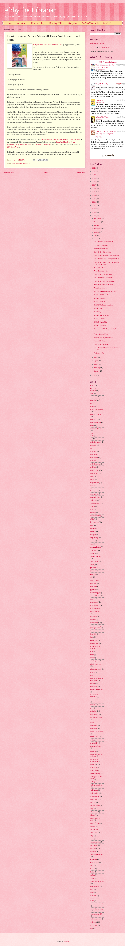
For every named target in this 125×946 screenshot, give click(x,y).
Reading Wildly (56, 23)
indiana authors (95, 608)
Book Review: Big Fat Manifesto (104, 281)
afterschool (93, 400)
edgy (91, 544)
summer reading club (96, 854)
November (97, 222)
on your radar (94, 714)
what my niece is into (96, 904)
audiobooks (93, 419)
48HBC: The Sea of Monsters (103, 305)
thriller (92, 872)
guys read (93, 590)
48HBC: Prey (98, 308)
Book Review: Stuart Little (102, 252)
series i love (94, 832)
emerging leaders (95, 547)
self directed (94, 829)
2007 (94, 375)
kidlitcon (93, 620)
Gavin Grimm (100, 138)
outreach (92, 722)
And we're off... (99, 353)
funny (92, 564)
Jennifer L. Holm (101, 69)
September (97, 229)
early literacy (94, 538)
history (92, 599)
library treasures (95, 631)
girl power (93, 571)
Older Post (80, 172)
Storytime (72, 23)
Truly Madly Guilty (102, 84)
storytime (93, 848)
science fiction (94, 823)
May (96, 357)
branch (92, 476)
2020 (94, 175)
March (96, 364)
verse (91, 889)
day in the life (94, 522)
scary (91, 809)
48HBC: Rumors (99, 319)
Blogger (66, 941)
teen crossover (94, 862)
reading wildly (94, 793)
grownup (93, 583)
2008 (94, 216)
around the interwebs (96, 409)
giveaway (93, 574)
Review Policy (38, 23)
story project (94, 845)
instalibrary (93, 616)
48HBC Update (99, 312)
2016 (94, 188)
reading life (93, 782)
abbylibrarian (104, 47)
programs (93, 764)
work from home (95, 919)
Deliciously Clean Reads (43, 144)
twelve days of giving (97, 881)
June (96, 239)
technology (93, 859)
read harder (93, 767)
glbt (91, 577)
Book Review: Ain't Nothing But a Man (106, 259)
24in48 (92, 385)
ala (91, 403)
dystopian (93, 534)
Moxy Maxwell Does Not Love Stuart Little (47, 45)
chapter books (25, 163)
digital (92, 525)
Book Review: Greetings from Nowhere (106, 255)
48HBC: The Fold (99, 298)
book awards (94, 458)
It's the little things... (100, 341)
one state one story (96, 717)
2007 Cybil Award (13, 147)
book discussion (95, 464)
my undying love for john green (96, 679)
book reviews (16, 163)
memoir (92, 658)
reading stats (94, 790)
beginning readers (95, 442)
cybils (92, 519)
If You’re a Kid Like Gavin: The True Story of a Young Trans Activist (106, 134)
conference (93, 500)
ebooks (92, 541)
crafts (92, 509)
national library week (96, 690)
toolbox (92, 875)
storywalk (93, 851)
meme (92, 655)
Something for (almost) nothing (104, 284)
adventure (93, 397)
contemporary (94, 503)
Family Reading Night (101, 334)
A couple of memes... (100, 288)
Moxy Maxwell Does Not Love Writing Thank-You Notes (61, 139)
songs (92, 836)
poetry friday (94, 743)
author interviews (95, 422)
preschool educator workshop (96, 755)
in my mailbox (94, 605)
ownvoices (93, 725)
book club (93, 461)
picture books (94, 737)
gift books (93, 568)
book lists (93, 467)
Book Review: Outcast (101, 344)
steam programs (95, 842)
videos (92, 892)
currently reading (95, 516)
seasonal (92, 826)
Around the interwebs (101, 249)
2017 (94, 185)
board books (94, 454)
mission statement (95, 669)
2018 (94, 181)
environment (94, 550)
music (92, 675)
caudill (92, 479)
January (96, 371)
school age (93, 812)
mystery (92, 683)
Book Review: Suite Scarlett (103, 274)
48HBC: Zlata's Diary (101, 322)
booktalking (94, 473)
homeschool (94, 602)
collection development (94, 490)
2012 (94, 202)
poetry (92, 740)
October (97, 225)
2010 (94, 209)
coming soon (94, 494)
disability (93, 528)
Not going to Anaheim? (101, 245)
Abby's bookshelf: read (108, 62)
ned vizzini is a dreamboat (94, 696)
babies (92, 426)
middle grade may (95, 664)
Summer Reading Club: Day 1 (103, 337)
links (91, 637)
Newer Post (9, 172)
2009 (94, 212)
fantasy (92, 553)
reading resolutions (96, 785)
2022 (94, 168)
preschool (93, 751)
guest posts (93, 586)
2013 (94, 199)
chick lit (92, 486)
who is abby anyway (96, 909)
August (96, 232)
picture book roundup (97, 732)
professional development (94, 760)
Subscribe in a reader (97, 44)
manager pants (94, 643)
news (91, 708)
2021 (94, 171)
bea (91, 439)
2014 (94, 195)
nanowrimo (93, 686)
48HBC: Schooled (99, 302)
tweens (92, 878)
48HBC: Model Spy (100, 325)
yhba (91, 928)
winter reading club (96, 914)
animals (92, 406)
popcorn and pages (96, 746)
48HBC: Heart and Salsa (101, 315)
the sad (92, 869)
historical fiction (95, 596)
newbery (92, 705)
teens (91, 866)
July (95, 235)
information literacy (96, 611)
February (97, 368)
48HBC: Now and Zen (101, 295)
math (91, 651)
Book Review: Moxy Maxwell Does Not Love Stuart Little (107, 263)
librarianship (94, 623)
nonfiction (93, 711)
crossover (93, 513)
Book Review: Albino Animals (103, 242)
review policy (94, 799)
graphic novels (94, 580)
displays (92, 531)
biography (93, 445)
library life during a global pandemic (96, 627)
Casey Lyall (99, 119)
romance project (95, 806)
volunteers (93, 896)
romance (92, 802)
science (92, 815)
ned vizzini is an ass (96, 700)
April (96, 361)
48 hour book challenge (94, 390)
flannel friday (94, 561)
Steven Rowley (100, 102)
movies (92, 672)
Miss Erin (66, 142)
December (97, 218)
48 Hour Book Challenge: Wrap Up (105, 291)
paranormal (93, 728)
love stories (93, 640)
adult (91, 394)
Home (10, 23)
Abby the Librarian (30, 10)
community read (95, 497)
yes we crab (93, 925)
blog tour (93, 451)
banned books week (96, 429)
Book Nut (59, 142)
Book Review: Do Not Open (103, 278)
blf (91, 448)
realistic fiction (94, 796)
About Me (22, 23)
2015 (94, 192)
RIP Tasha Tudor (99, 267)
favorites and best (95, 556)
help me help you (95, 593)
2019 (94, 178)
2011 (94, 205)
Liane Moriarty (100, 85)
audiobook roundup (96, 414)
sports (92, 839)
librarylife (93, 634)
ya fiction (93, 922)
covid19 (92, 506)
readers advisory (95, 774)
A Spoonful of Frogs (102, 117)
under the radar (95, 886)
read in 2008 (94, 770)
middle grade (94, 661)
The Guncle (99, 100)
